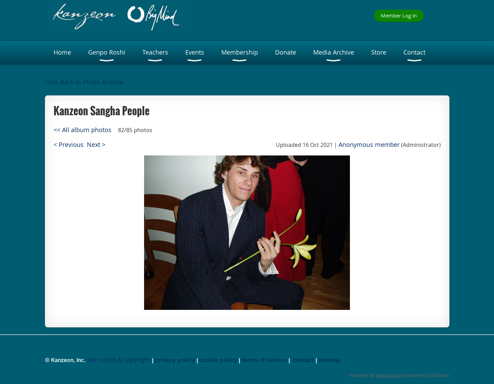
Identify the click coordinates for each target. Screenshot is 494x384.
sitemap (329, 359)
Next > (96, 145)
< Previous (69, 145)
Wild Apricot (388, 375)
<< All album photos (82, 130)
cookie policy (218, 359)
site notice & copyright (119, 360)
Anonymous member (369, 145)
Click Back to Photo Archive (84, 82)
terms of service (264, 359)
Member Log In (399, 15)
